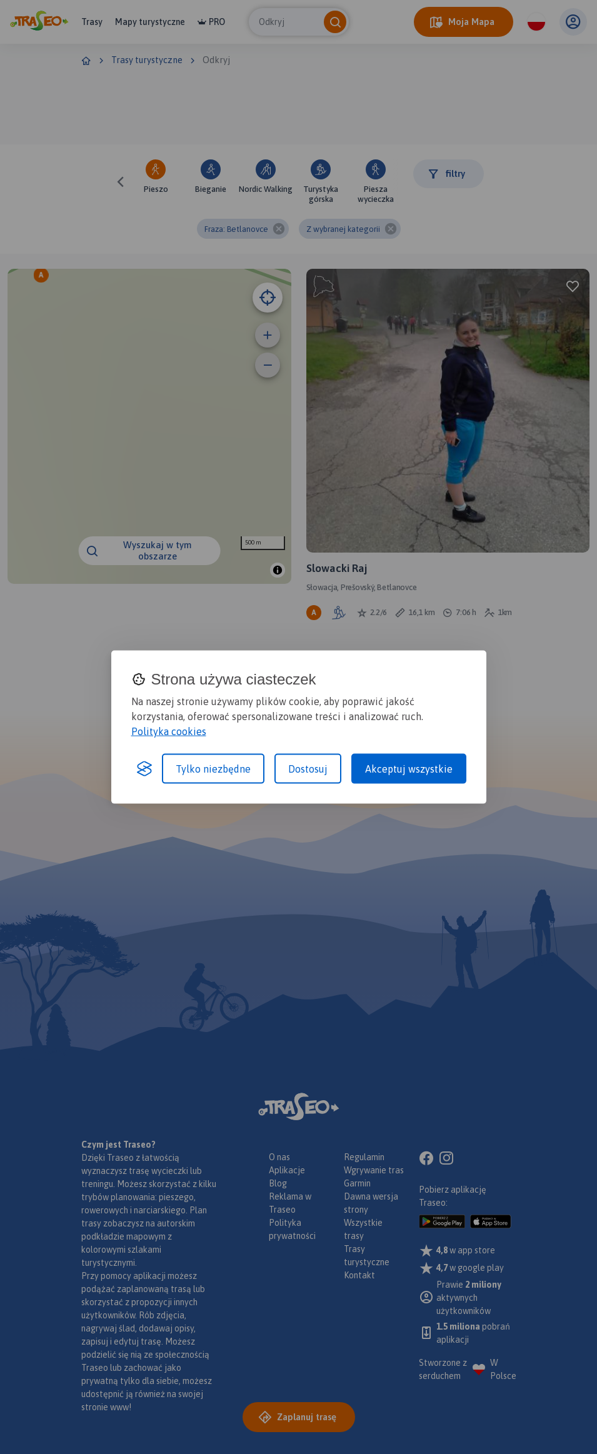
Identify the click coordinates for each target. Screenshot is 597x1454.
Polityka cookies (168, 730)
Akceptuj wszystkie (409, 768)
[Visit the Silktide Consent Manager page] (144, 768)
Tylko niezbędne (213, 768)
